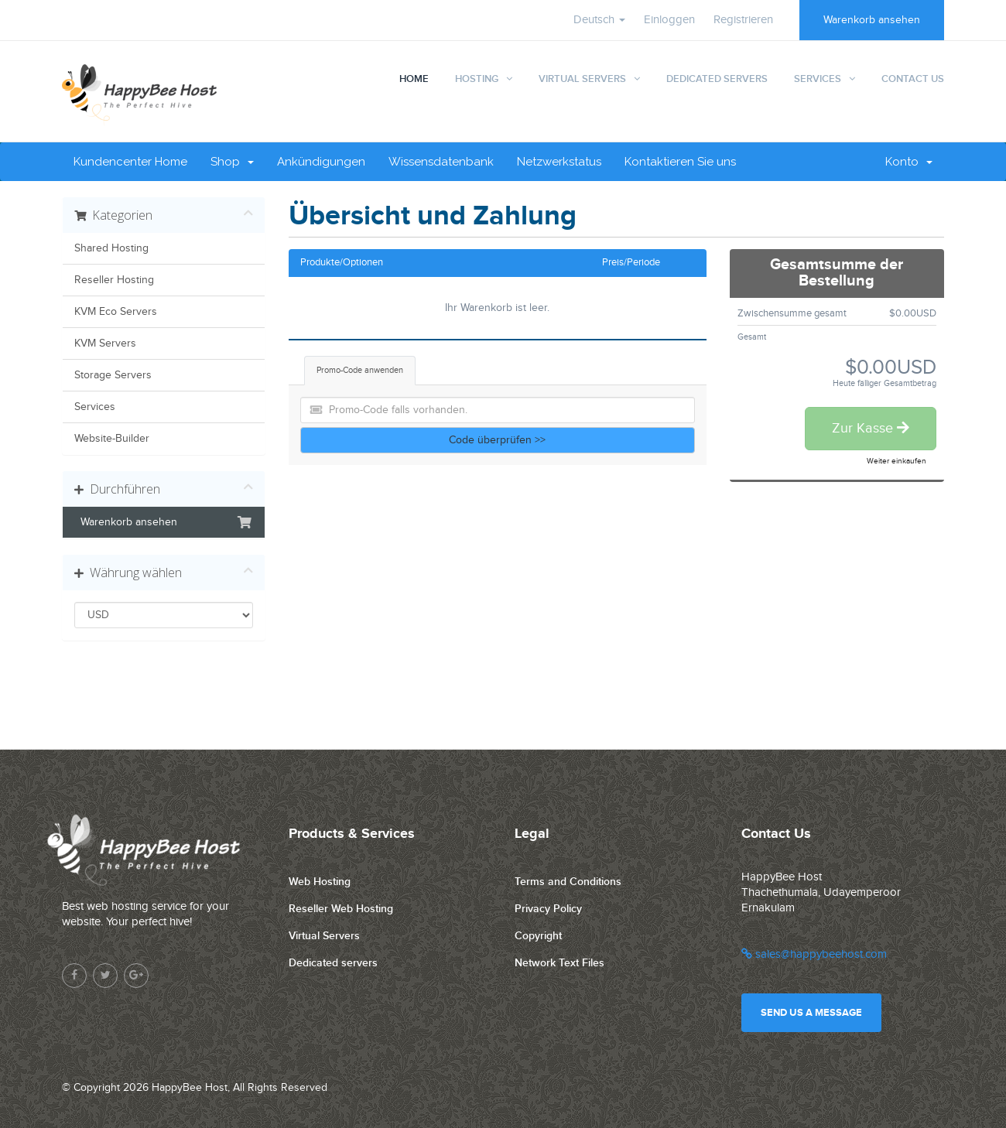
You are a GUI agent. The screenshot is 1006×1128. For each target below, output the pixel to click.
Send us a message (811, 1013)
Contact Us (912, 79)
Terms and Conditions (568, 881)
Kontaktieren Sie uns (680, 162)
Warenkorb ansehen (871, 20)
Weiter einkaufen (896, 461)
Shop (232, 162)
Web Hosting (320, 881)
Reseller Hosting (114, 280)
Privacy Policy (548, 908)
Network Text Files (559, 962)
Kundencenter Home (130, 162)
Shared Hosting (111, 248)
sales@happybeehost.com (814, 954)
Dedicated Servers (717, 79)
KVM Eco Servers (115, 312)
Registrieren (743, 19)
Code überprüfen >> (497, 440)
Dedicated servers (333, 962)
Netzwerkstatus (559, 162)
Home (414, 79)
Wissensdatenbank (441, 162)
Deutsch (599, 19)
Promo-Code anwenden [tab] (360, 370)
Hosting (476, 79)
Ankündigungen (321, 162)
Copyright (538, 935)
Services (817, 79)
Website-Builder (111, 438)
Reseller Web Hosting (341, 908)
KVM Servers (105, 343)
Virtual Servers (582, 79)
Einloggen (669, 19)
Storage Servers (113, 375)
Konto (908, 162)
